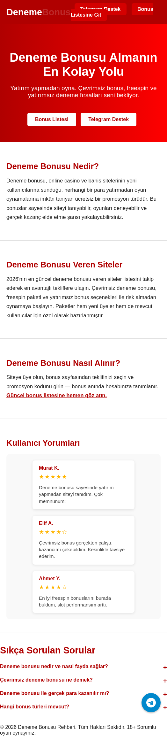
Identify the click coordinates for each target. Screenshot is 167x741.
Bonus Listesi (52, 119)
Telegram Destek (108, 119)
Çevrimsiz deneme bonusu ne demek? (46, 680)
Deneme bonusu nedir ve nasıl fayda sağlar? (54, 666)
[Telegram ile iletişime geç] (151, 702)
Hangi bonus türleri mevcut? (34, 706)
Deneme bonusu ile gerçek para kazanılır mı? (54, 693)
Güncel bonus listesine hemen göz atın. (56, 395)
